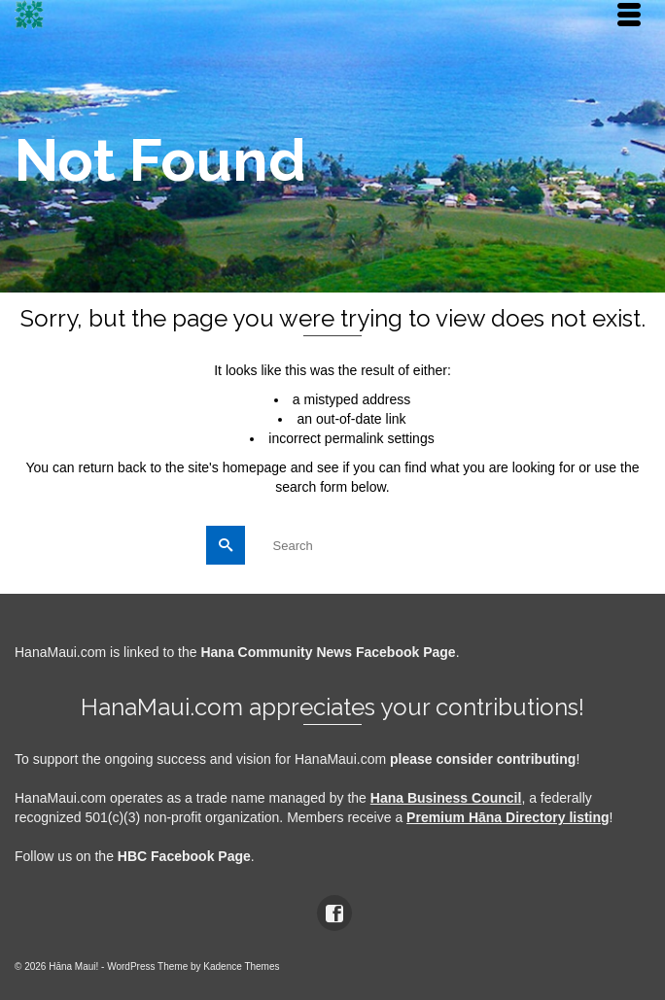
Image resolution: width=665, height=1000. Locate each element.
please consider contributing (483, 759)
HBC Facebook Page (184, 856)
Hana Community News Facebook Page (327, 652)
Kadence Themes (241, 966)
